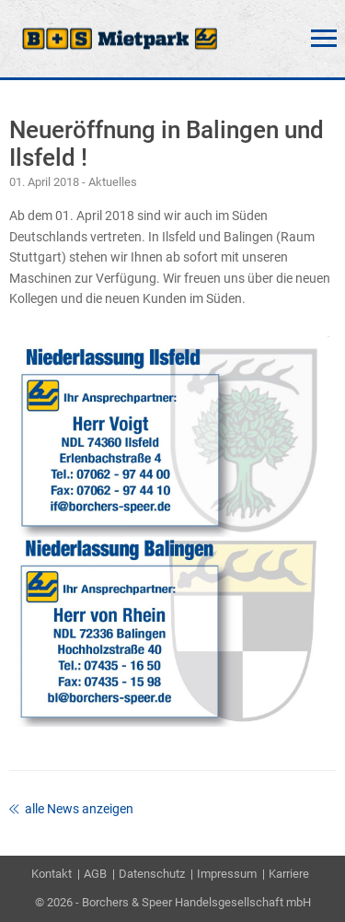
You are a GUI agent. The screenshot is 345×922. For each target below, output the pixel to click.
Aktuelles (112, 182)
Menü (324, 38)
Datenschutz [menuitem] (152, 874)
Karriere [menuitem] (289, 874)
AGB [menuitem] (95, 874)
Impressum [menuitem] (227, 874)
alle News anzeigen (71, 808)
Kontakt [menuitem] (51, 874)
